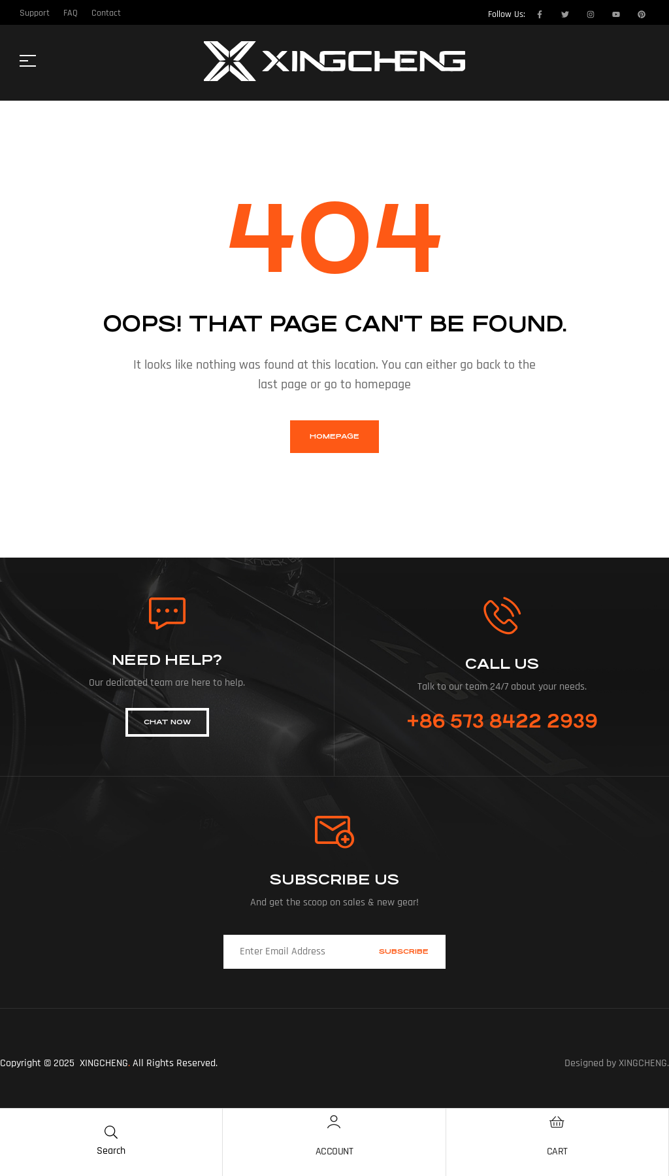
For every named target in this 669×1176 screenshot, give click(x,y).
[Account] (333, 1121)
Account (334, 1151)
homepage (334, 436)
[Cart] (557, 1121)
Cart (557, 1151)
